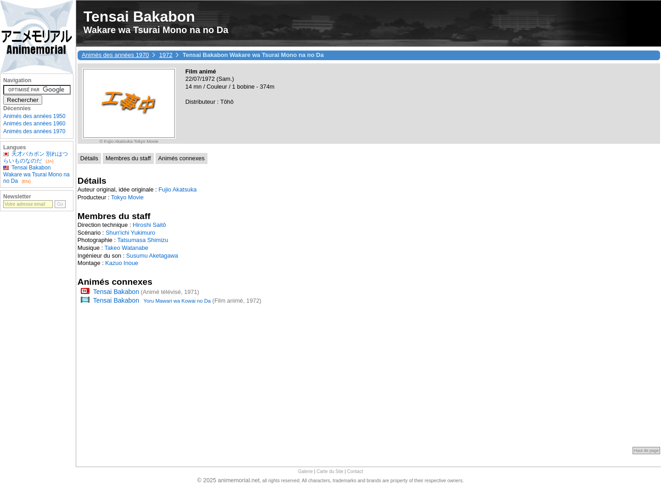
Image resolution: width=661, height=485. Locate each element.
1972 (166, 54)
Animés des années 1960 (34, 123)
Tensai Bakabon (116, 291)
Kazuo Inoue (121, 262)
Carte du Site (330, 471)
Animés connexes (181, 158)
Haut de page (646, 450)
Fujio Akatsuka (177, 189)
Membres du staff (128, 158)
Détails (89, 158)
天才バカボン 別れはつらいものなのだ (35, 157)
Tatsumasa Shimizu (142, 240)
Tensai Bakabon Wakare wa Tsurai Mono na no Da (36, 174)
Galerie (305, 471)
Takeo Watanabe (127, 247)
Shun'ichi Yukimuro (130, 232)
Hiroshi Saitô (149, 224)
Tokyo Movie (127, 197)
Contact (355, 471)
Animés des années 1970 (115, 54)
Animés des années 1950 (34, 116)
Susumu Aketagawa (152, 255)
